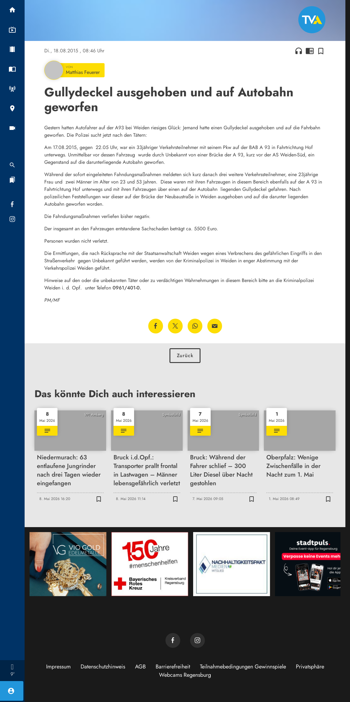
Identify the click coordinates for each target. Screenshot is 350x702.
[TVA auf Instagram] (197, 640)
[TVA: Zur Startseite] (311, 19)
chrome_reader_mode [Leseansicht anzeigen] (309, 50)
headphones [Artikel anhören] (298, 50)
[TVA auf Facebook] (172, 640)
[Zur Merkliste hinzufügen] (321, 51)
